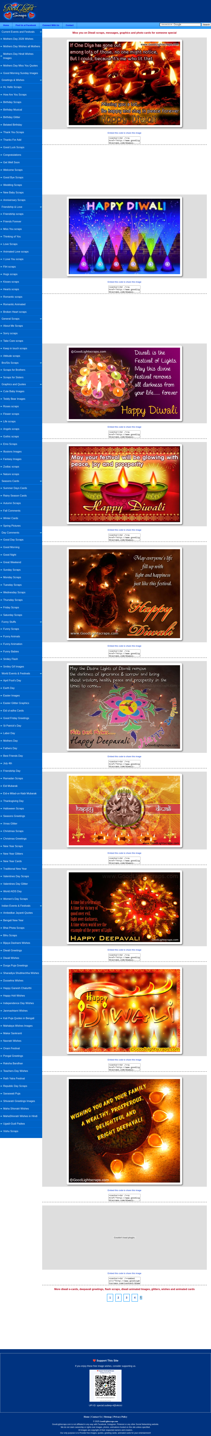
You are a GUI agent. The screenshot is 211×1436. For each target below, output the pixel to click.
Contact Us (96, 1417)
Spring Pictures (12, 525)
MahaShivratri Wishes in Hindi (20, 1116)
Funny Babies (11, 651)
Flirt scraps (9, 266)
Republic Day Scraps (15, 1086)
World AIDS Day (12, 891)
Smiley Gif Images (13, 666)
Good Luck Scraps (13, 147)
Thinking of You (12, 236)
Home (6, 25)
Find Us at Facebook (26, 25)
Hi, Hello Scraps (12, 87)
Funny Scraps (11, 629)
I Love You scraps (13, 259)
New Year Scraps (13, 846)
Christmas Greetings (15, 838)
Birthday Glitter (11, 117)
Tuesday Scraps (12, 585)
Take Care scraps (13, 340)
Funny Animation (12, 644)
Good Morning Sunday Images (20, 73)
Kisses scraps (11, 281)
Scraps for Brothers (14, 369)
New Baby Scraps (13, 192)
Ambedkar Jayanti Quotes (18, 912)
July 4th (7, 763)
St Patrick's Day (12, 725)
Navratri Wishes (12, 1040)
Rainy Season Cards (15, 495)
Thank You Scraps (13, 132)
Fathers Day (10, 748)
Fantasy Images (12, 459)
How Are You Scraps (15, 94)
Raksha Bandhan (13, 1063)
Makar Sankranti (12, 1033)
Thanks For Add (12, 139)
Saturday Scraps (12, 615)
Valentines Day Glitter (15, 883)
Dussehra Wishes (13, 980)
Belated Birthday (12, 124)
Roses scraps (11, 406)
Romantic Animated (14, 304)
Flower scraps (11, 414)
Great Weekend (12, 562)
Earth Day (9, 688)
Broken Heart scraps (15, 311)
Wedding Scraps (12, 185)
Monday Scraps (12, 577)
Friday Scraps (11, 607)
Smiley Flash (10, 659)
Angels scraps (11, 429)
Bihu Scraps (10, 935)
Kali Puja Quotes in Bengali (18, 1018)
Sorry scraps (10, 333)
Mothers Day (10, 740)
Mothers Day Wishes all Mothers (21, 46)
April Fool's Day (12, 680)
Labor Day (9, 733)
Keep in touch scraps (15, 348)
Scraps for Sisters (13, 377)
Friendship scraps (13, 214)
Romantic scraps (12, 296)
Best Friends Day (13, 755)
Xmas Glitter (10, 823)
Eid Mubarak (10, 786)
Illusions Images (12, 451)
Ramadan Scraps (13, 778)
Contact (69, 25)
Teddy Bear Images (14, 398)
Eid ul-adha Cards (13, 710)
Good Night (9, 554)
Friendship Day (12, 771)
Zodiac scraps (11, 466)
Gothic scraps (11, 436)
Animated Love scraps (16, 251)
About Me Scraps (13, 325)
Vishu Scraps (10, 1131)
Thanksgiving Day (13, 801)
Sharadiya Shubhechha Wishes (21, 973)
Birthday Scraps (12, 102)
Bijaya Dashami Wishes (16, 943)
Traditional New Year (15, 868)
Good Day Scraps (13, 539)
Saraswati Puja (11, 1093)
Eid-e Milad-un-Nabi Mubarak (20, 793)
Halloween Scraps (13, 808)
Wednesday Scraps (14, 592)
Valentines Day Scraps (16, 876)
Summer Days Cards (15, 488)
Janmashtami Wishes (15, 1010)
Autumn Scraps (12, 503)
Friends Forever (12, 221)
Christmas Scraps (13, 831)
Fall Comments (12, 510)
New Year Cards (12, 861)
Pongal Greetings (13, 1056)
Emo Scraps (10, 444)
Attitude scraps (11, 356)
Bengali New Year (13, 920)
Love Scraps (10, 244)
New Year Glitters (13, 853)
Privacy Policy (120, 1417)
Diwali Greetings (12, 950)
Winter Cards (10, 518)
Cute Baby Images (13, 391)
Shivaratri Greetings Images (19, 1101)
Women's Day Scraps (15, 899)
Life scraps (9, 421)
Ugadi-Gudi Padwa (14, 1123)
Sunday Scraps (12, 569)
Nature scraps (11, 474)
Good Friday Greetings (16, 718)
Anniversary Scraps (14, 200)
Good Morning (11, 547)
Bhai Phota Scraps (14, 928)
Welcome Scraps (13, 170)
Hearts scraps (11, 289)
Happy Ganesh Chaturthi (17, 988)
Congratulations (12, 154)
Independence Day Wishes (18, 1003)
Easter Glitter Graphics (16, 703)
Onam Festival (11, 1048)
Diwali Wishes (11, 958)
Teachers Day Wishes (15, 1071)
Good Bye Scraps (13, 177)
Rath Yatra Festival (14, 1078)
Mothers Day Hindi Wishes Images (18, 56)
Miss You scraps (12, 229)
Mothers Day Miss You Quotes (20, 65)
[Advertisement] (124, 168)
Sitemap (108, 1417)
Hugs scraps (10, 274)
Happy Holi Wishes (14, 995)
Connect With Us (50, 25)
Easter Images (11, 695)
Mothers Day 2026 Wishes (18, 38)
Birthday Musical (12, 109)
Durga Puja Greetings (15, 965)
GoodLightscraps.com (109, 1421)
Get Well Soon (11, 162)
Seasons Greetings (14, 816)
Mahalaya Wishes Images (18, 1025)
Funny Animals (11, 636)
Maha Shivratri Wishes (16, 1108)
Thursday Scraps (13, 600)
